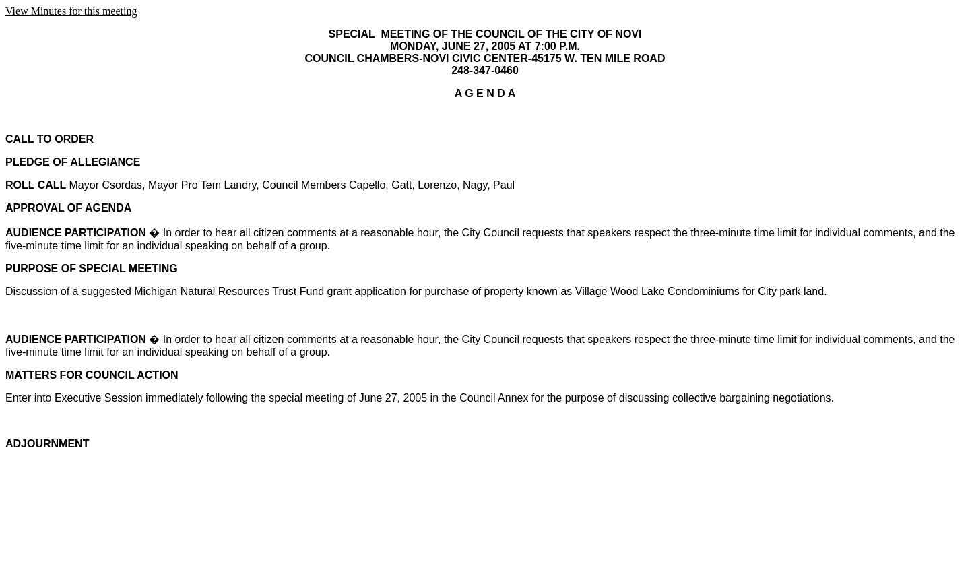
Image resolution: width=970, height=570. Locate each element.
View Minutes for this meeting (71, 11)
